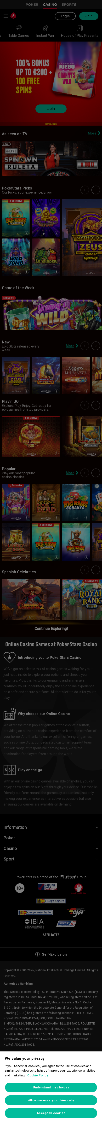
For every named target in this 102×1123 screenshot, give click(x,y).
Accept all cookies (51, 1113)
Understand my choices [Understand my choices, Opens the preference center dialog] (51, 1087)
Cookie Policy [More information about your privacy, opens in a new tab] (37, 1075)
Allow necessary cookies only (51, 1100)
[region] (51, 1087)
